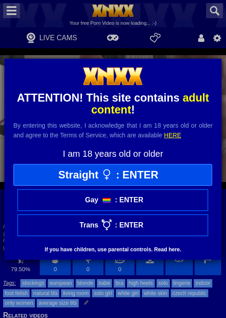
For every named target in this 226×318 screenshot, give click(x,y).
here (172, 135)
